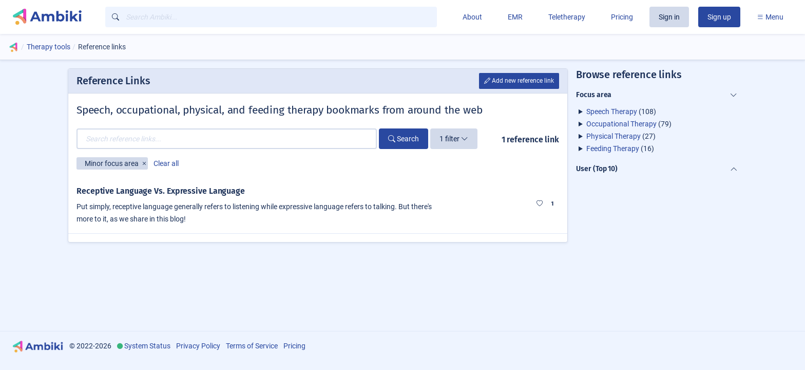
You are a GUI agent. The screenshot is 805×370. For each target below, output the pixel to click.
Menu (770, 17)
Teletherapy (566, 17)
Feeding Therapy (612, 148)
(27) (621, 136)
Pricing (622, 17)
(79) (629, 124)
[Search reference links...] (226, 138)
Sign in (669, 17)
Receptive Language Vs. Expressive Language (160, 191)
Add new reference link (519, 80)
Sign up (719, 17)
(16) (620, 148)
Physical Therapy (613, 136)
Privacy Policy (198, 346)
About (472, 17)
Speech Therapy (611, 111)
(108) (621, 111)
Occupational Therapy (621, 124)
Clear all (166, 163)
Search (403, 139)
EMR (515, 17)
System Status (147, 346)
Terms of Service (252, 346)
